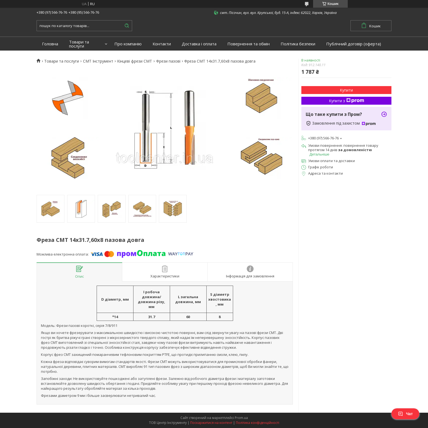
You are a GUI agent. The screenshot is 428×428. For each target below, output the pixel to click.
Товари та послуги (79, 44)
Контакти (162, 44)
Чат (405, 413)
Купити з (346, 100)
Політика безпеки (298, 44)
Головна (50, 44)
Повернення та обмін (248, 44)
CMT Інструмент (98, 61)
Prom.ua (241, 417)
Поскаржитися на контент (211, 422)
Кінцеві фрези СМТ (134, 61)
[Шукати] (126, 25)
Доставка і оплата (199, 44)
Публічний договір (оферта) (353, 44)
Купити (346, 90)
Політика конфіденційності (257, 422)
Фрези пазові (168, 61)
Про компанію (128, 44)
